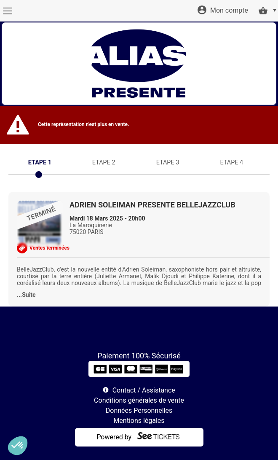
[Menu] (7, 11)
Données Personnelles (139, 410)
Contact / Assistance (143, 390)
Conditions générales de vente (139, 400)
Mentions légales (138, 421)
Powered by (113, 437)
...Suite (26, 294)
